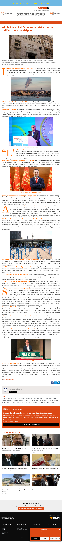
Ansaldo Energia (21, 398)
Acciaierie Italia (6, 398)
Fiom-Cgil (54, 398)
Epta (47, 398)
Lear (32, 400)
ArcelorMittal (28, 398)
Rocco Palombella (26, 402)
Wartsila (53, 402)
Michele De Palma (38, 400)
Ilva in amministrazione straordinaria (11, 400)
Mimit (44, 400)
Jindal (26, 400)
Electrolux (42, 398)
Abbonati (39, 10)
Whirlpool (4, 404)
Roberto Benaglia (17, 402)
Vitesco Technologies (45, 402)
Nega (45, 538)
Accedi (35, 10)
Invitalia (22, 400)
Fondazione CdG (45, 10)
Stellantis (33, 402)
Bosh (38, 398)
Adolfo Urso (13, 398)
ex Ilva (50, 398)
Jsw (29, 400)
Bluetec (34, 398)
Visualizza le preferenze (55, 538)
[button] (59, 529)
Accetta (35, 538)
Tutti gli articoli (13, 391)
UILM (37, 402)
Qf (11, 402)
